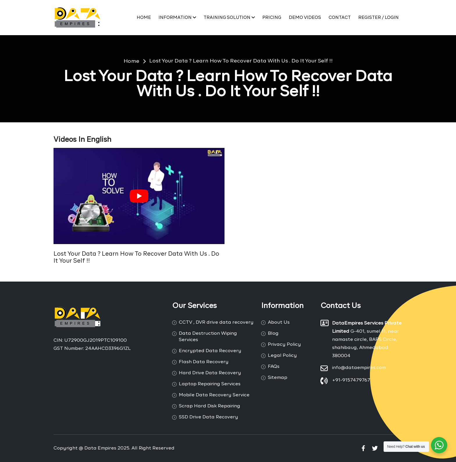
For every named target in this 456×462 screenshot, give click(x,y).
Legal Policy (282, 355)
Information (177, 17)
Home (144, 17)
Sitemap (277, 377)
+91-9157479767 (351, 380)
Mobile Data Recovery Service (214, 395)
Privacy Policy (284, 344)
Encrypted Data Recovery (210, 351)
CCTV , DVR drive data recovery (216, 322)
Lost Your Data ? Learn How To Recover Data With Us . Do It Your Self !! (241, 61)
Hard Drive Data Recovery (210, 373)
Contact (340, 17)
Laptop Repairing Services (210, 384)
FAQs (273, 366)
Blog (273, 333)
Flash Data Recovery (204, 362)
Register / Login (378, 17)
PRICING (271, 17)
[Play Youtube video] (139, 196)
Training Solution (229, 17)
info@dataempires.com (359, 368)
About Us (279, 322)
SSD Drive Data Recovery (208, 417)
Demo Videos (305, 17)
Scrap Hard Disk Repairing (209, 406)
